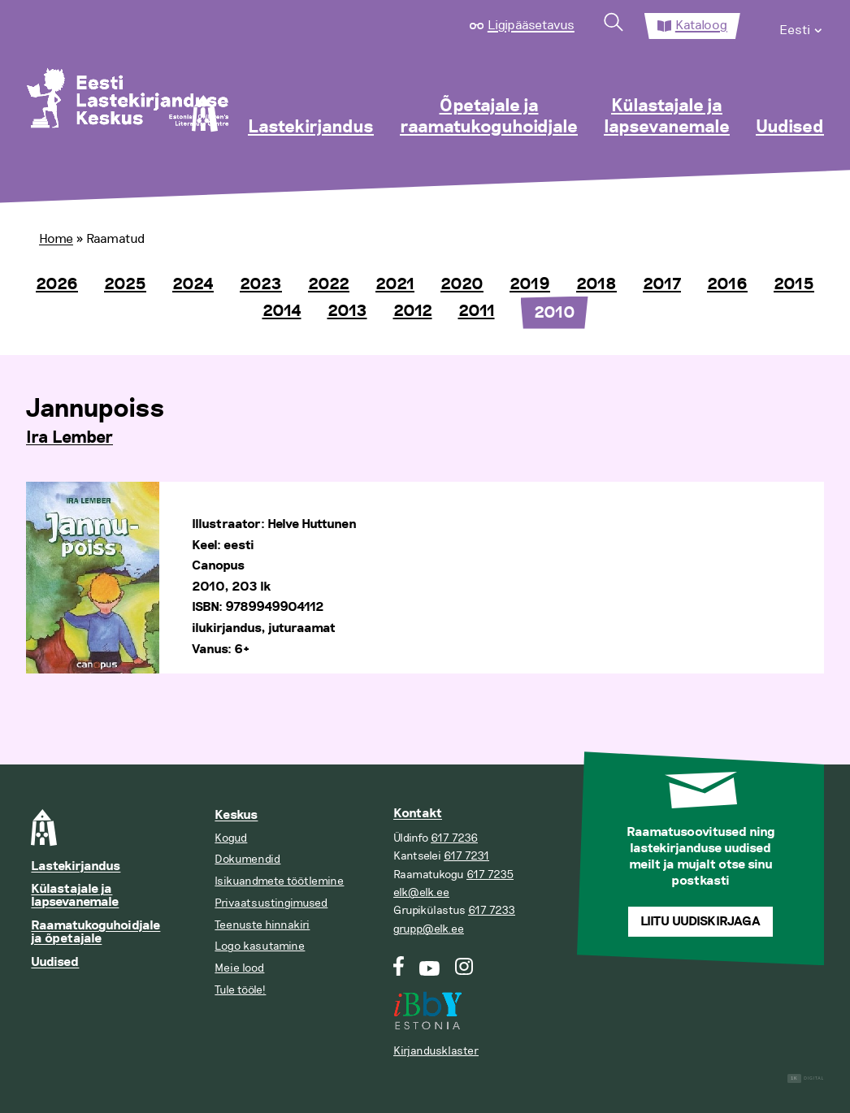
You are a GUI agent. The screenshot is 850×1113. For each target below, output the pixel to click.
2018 (596, 284)
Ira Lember (69, 437)
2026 (57, 284)
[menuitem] (801, 26)
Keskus (236, 815)
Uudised (790, 127)
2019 (530, 284)
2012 (412, 311)
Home (56, 239)
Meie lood (239, 968)
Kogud (231, 838)
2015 (794, 284)
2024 (193, 284)
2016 (727, 284)
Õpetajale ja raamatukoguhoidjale (489, 117)
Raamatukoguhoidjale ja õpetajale (95, 932)
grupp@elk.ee (428, 929)
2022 (328, 284)
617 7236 (454, 838)
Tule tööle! (240, 990)
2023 (261, 284)
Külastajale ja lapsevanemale (667, 117)
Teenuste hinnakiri (262, 925)
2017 (662, 284)
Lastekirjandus (311, 127)
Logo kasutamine (260, 946)
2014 (281, 311)
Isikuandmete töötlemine (279, 881)
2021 (394, 284)
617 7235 (490, 874)
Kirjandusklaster (436, 1051)
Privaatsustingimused (271, 903)
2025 (125, 284)
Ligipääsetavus (531, 25)
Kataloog (701, 25)
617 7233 (491, 910)
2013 (347, 311)
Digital (805, 1078)
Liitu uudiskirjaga (700, 921)
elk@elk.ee (421, 892)
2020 (462, 284)
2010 (554, 313)
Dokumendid (247, 859)
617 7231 (466, 856)
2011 (476, 311)
